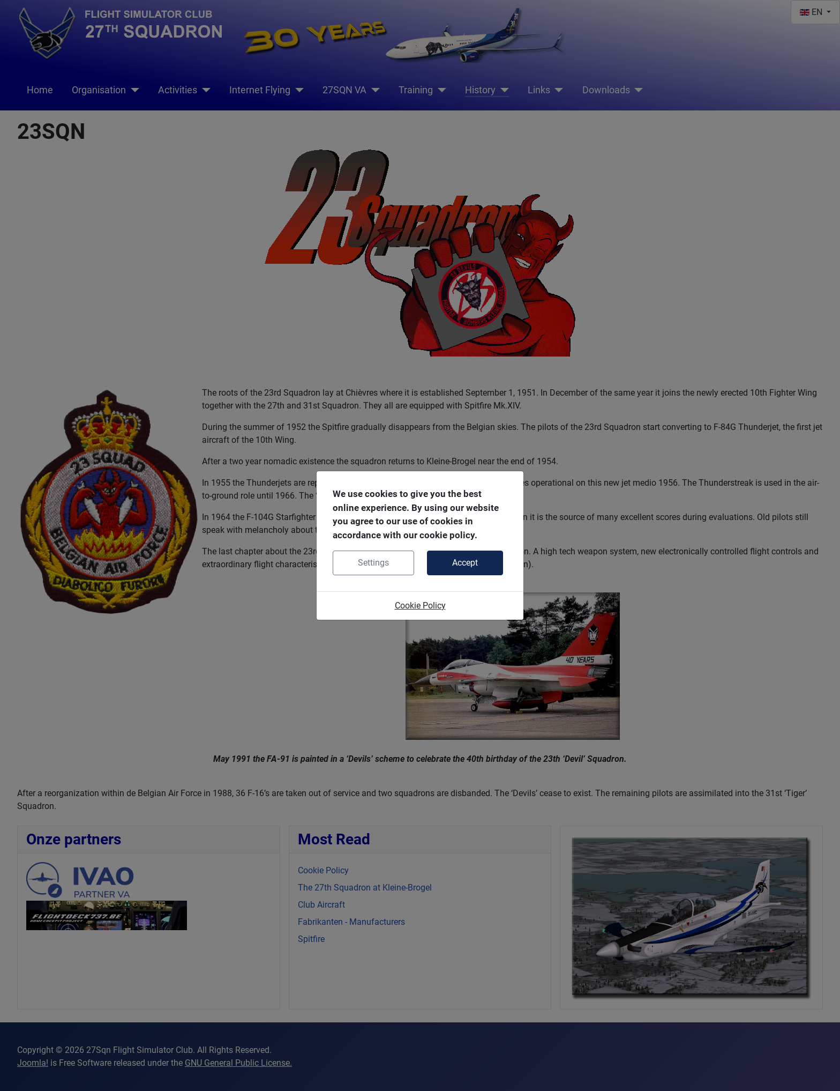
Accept (465, 563)
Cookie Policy (420, 605)
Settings (373, 563)
